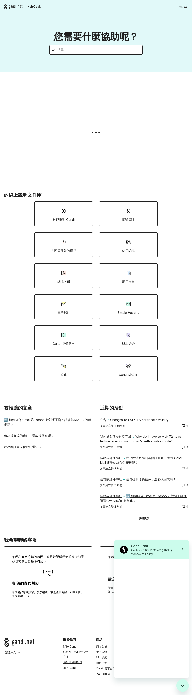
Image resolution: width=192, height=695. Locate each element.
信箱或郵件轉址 (111, 458)
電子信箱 (101, 652)
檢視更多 (145, 518)
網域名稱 (101, 646)
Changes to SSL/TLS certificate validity (139, 420)
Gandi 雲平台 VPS (107, 668)
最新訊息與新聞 (72, 662)
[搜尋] (100, 50)
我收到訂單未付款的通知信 (23, 447)
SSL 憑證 (101, 657)
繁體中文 (12, 652)
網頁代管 (101, 663)
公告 (103, 420)
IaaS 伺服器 (103, 674)
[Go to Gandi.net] (30, 642)
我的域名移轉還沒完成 (115, 436)
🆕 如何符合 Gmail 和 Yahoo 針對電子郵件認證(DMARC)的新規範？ (47, 422)
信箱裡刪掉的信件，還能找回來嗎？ (29, 436)
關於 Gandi (70, 646)
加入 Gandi (70, 667)
